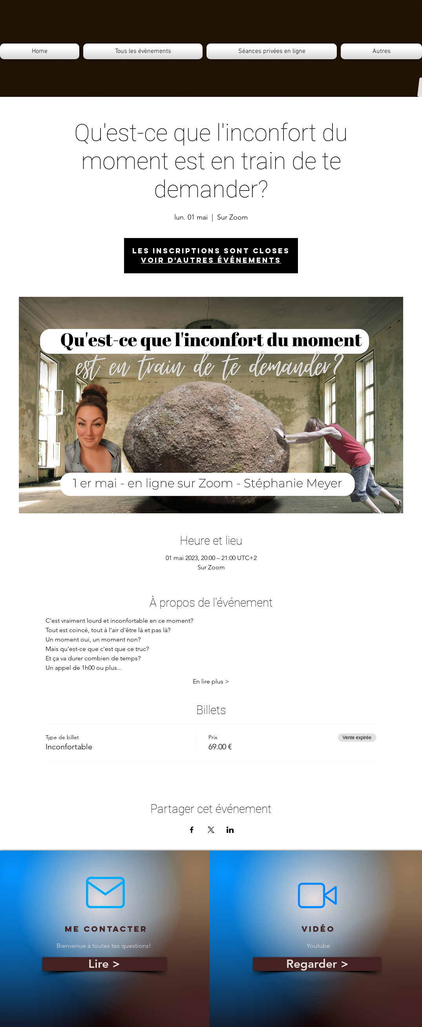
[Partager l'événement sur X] (211, 830)
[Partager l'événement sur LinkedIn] (230, 830)
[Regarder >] (317, 964)
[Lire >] (104, 964)
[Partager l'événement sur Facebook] (191, 830)
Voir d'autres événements (211, 260)
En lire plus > (211, 681)
